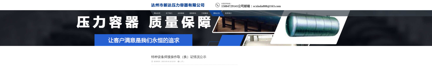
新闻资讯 (193, 13)
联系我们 (228, 13)
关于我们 (169, 13)
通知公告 (216, 13)
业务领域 (181, 13)
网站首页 (157, 13)
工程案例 (204, 13)
